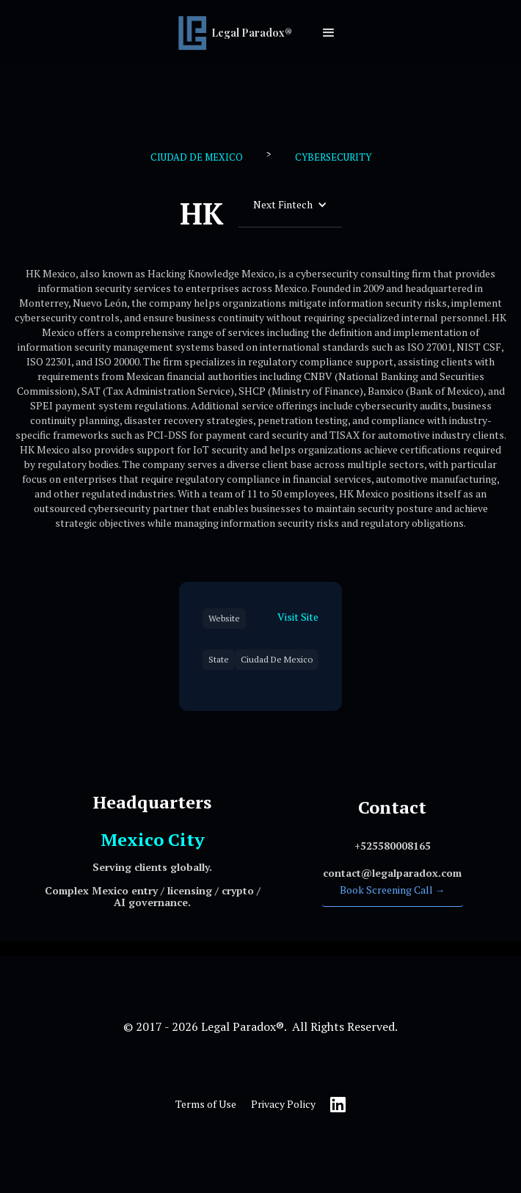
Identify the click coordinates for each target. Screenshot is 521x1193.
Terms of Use (205, 1104)
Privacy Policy (283, 1104)
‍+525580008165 (392, 846)
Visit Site (297, 617)
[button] (329, 33)
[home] (238, 33)
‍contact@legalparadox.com (392, 873)
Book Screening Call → (392, 890)
